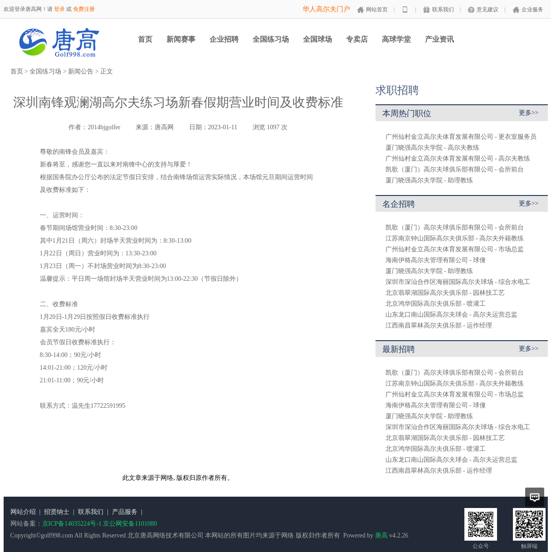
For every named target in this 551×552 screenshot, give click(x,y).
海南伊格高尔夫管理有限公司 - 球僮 (435, 260)
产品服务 (124, 511)
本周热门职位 (406, 113)
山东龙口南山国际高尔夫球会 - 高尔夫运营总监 (451, 314)
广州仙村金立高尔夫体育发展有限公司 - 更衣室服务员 (461, 136)
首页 (145, 39)
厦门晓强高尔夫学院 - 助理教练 (429, 180)
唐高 (381, 535)
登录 (59, 9)
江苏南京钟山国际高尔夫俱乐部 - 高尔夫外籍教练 (454, 238)
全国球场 (317, 39)
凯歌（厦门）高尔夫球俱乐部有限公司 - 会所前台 (454, 169)
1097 (273, 127)
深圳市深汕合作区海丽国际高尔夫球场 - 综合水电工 (458, 281)
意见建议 (487, 9)
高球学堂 (396, 39)
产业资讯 (439, 39)
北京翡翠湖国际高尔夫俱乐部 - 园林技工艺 (445, 292)
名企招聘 (398, 204)
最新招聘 (398, 349)
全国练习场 (271, 39)
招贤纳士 (56, 511)
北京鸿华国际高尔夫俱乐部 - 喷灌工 (435, 303)
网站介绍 (23, 511)
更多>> (529, 112)
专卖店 (357, 39)
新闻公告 (80, 71)
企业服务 (532, 9)
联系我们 (443, 9)
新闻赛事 (180, 39)
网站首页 (377, 9)
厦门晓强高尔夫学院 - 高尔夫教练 (432, 147)
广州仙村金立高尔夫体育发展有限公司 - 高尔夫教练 (458, 158)
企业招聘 (224, 39)
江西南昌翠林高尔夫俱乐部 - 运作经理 (438, 325)
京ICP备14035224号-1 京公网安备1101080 (99, 523)
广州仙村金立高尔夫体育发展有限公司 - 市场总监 (454, 249)
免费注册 (84, 9)
